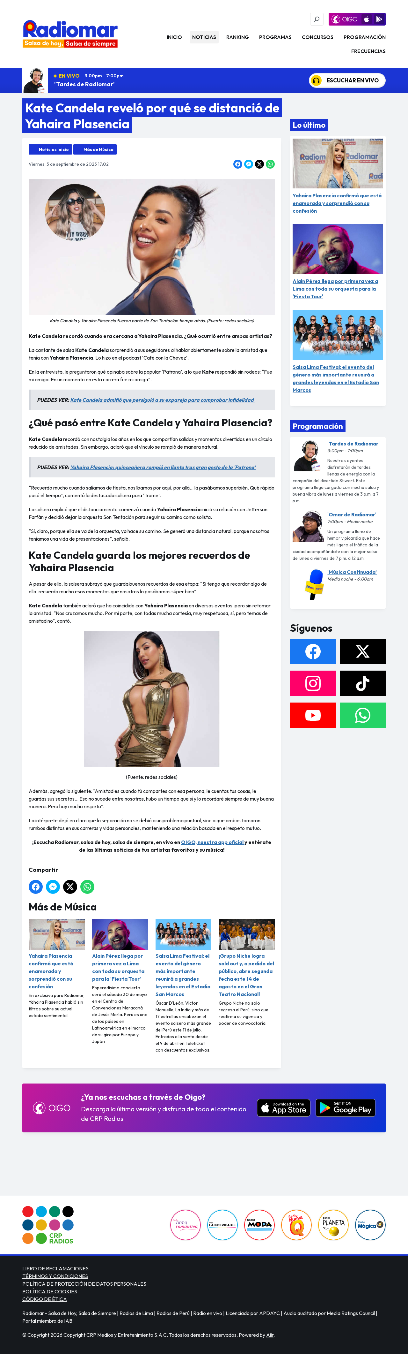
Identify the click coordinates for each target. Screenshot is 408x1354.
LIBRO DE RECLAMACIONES (55, 1268)
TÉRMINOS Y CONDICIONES (55, 1276)
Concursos (317, 37)
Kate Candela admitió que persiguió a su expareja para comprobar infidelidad (162, 400)
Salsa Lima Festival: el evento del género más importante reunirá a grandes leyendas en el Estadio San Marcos (184, 958)
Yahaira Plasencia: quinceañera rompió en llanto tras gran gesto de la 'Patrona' (163, 467)
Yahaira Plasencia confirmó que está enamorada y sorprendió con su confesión (57, 954)
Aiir (269, 1335)
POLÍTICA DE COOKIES (49, 1291)
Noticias (204, 37)
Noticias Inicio (54, 149)
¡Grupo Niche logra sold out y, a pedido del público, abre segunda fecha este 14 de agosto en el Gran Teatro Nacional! (247, 958)
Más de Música (98, 149)
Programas (275, 37)
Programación (365, 37)
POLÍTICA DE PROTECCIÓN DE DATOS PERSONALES (84, 1284)
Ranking (237, 37)
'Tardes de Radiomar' (84, 84)
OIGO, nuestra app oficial (212, 842)
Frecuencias (368, 51)
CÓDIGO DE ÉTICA (44, 1299)
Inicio (174, 37)
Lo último (309, 125)
